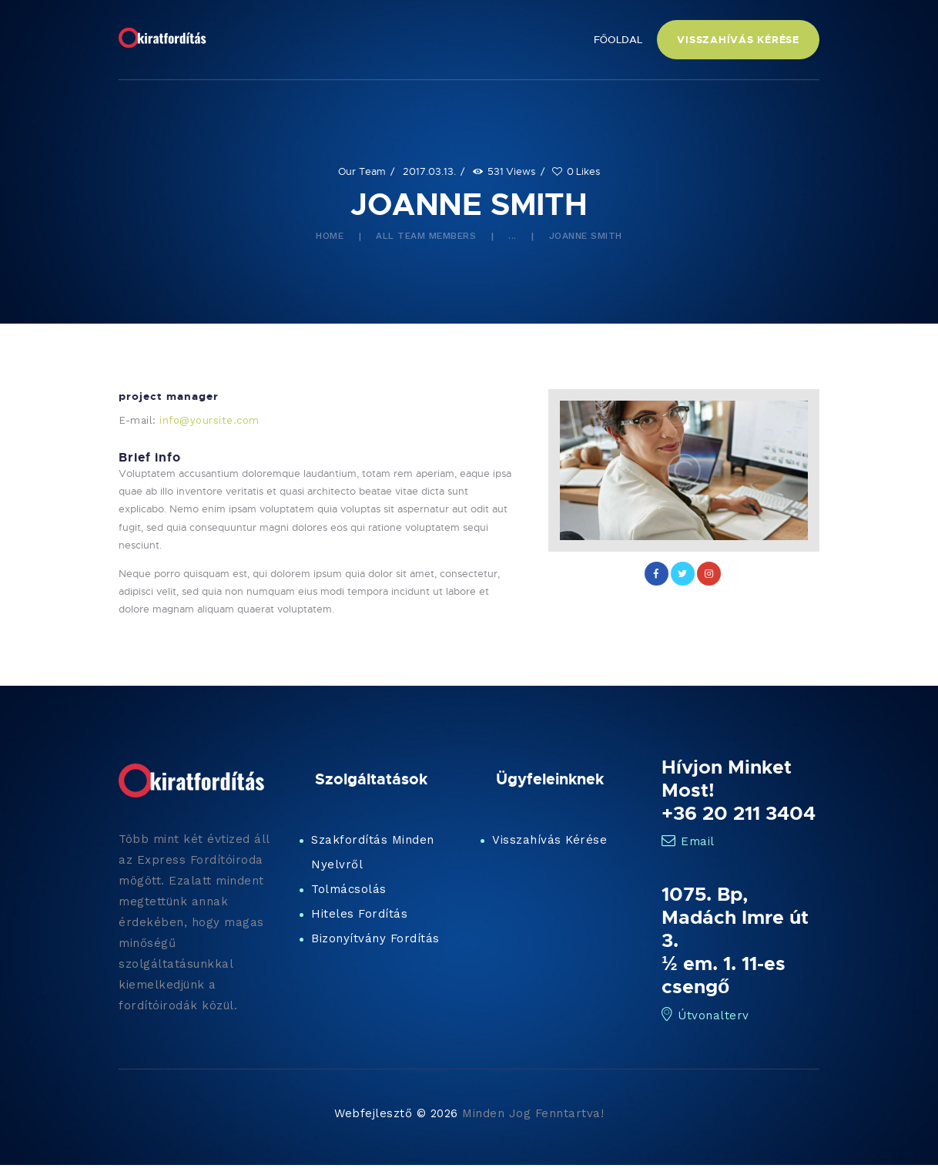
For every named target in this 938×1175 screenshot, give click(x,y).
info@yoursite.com (209, 420)
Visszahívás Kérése (549, 840)
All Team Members (426, 235)
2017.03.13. (429, 171)
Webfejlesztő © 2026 (396, 1113)
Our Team (362, 171)
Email (688, 841)
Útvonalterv (705, 1015)
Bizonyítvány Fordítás (375, 938)
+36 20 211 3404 (739, 812)
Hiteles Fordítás (359, 914)
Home (329, 235)
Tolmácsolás (349, 889)
